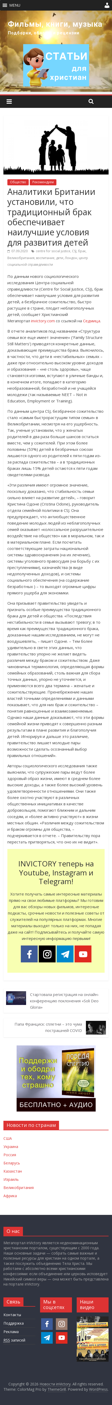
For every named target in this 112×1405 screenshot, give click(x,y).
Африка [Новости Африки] (10, 1195)
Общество (18, 182)
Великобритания (21, 258)
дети (59, 258)
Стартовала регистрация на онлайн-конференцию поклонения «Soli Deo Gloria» (64, 1001)
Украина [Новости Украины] (10, 1146)
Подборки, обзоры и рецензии (43, 32)
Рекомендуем (43, 182)
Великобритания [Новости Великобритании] (18, 1187)
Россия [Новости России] (9, 1154)
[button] (14, 5)
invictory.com (43, 320)
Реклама (11, 1331)
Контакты (12, 1314)
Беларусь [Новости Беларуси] (11, 1162)
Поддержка (13, 1323)
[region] (56, 51)
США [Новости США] (7, 1138)
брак (82, 251)
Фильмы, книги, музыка (55, 24)
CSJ (74, 251)
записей (14, 1340)
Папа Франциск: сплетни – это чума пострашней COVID (48, 1027)
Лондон (71, 258)
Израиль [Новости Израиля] (11, 1179)
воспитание (45, 258)
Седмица (91, 320)
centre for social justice (53, 251)
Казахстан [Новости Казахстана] (12, 1171)
